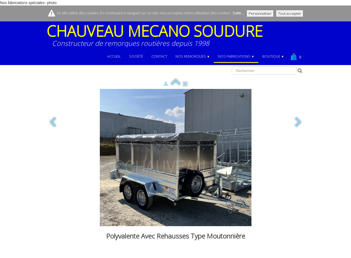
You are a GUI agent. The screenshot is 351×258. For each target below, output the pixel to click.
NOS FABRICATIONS (236, 56)
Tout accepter (289, 13)
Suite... (238, 12)
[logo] (157, 37)
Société (136, 56)
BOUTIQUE (273, 56)
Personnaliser (260, 13)
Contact (159, 56)
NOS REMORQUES (193, 56)
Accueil (114, 56)
